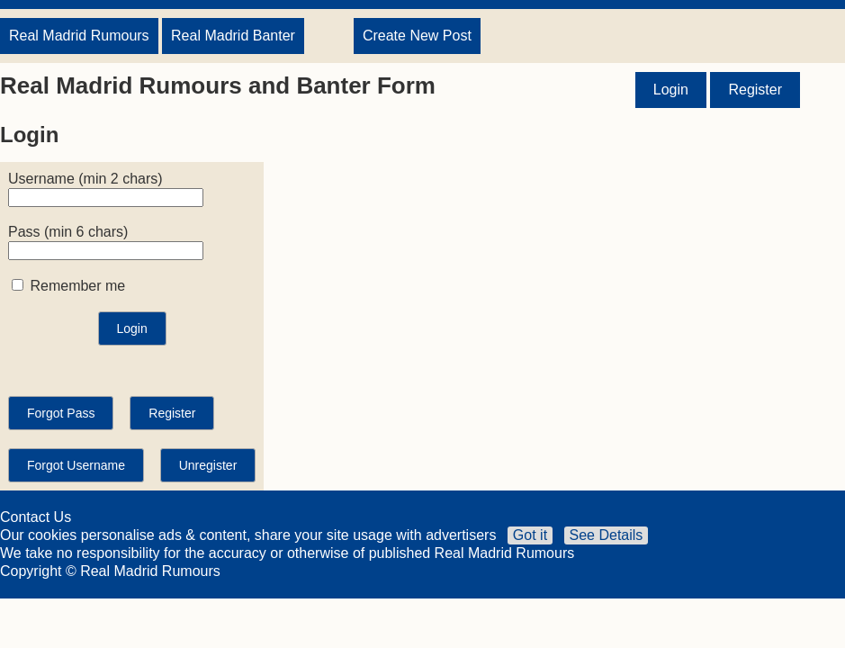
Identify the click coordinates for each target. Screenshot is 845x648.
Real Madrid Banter (233, 35)
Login (670, 89)
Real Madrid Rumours (79, 35)
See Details (606, 535)
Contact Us (35, 517)
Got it (530, 535)
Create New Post (417, 35)
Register (755, 89)
